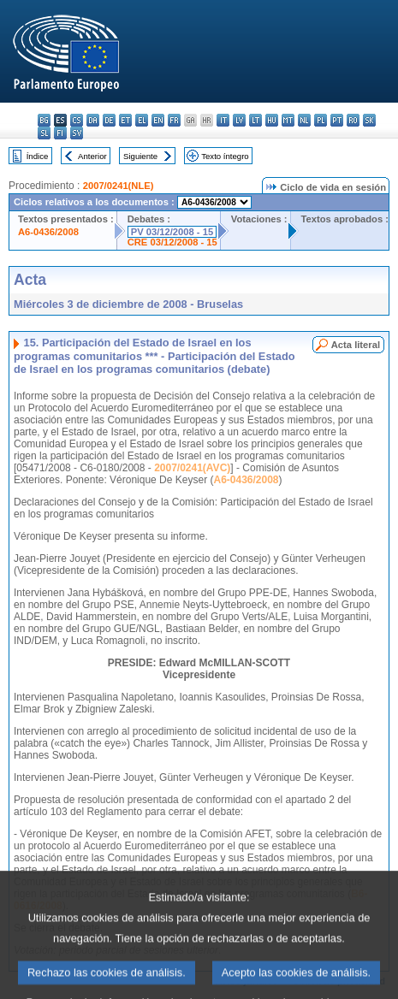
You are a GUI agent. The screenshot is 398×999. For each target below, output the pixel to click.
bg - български (44, 120)
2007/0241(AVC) (192, 468)
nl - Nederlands (304, 120)
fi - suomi (60, 133)
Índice (38, 156)
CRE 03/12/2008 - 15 (172, 242)
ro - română (353, 120)
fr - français (174, 120)
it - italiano (223, 120)
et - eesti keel (125, 120)
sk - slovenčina (369, 120)
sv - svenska (76, 133)
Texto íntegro (224, 156)
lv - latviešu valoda (239, 120)
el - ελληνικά (141, 120)
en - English (157, 120)
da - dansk (92, 120)
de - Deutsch (109, 120)
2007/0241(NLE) (118, 185)
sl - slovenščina (44, 133)
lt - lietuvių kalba (255, 120)
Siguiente (140, 156)
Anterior (92, 156)
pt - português (336, 120)
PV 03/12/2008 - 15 (172, 232)
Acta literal (355, 345)
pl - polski (320, 120)
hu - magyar (271, 120)
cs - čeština (76, 120)
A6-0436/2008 (48, 232)
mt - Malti (288, 120)
